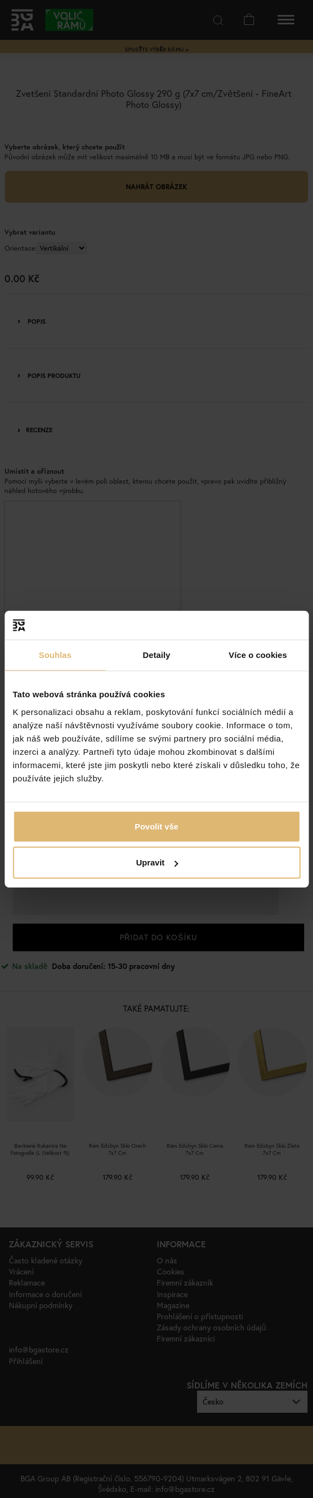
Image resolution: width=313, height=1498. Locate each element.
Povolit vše (156, 826)
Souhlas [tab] (55, 655)
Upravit (157, 862)
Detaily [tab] (157, 655)
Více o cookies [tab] (258, 655)
